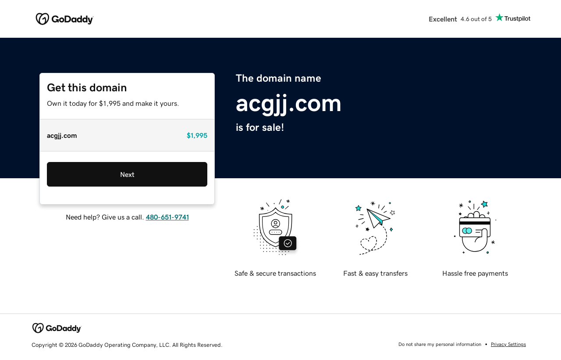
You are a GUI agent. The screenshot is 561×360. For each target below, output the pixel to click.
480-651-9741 (167, 216)
